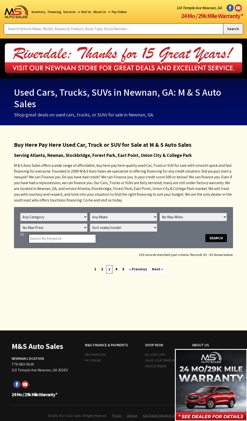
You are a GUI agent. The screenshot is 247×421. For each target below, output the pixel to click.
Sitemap (132, 416)
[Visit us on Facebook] (230, 8)
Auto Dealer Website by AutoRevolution (168, 416)
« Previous (138, 269)
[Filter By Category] (54, 217)
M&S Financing (95, 354)
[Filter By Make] (123, 217)
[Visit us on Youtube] (238, 8)
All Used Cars (155, 354)
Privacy (117, 416)
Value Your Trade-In (160, 360)
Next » (157, 269)
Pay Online (93, 360)
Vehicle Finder (155, 366)
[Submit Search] (233, 29)
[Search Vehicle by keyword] (113, 29)
